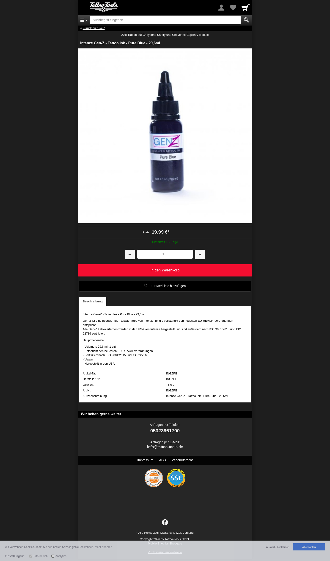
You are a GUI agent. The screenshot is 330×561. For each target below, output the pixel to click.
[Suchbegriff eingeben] (165, 20)
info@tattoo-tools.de (165, 447)
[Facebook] (165, 522)
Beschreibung (93, 301)
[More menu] (221, 7)
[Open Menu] (84, 20)
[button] (165, 286)
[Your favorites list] (233, 7)
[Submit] (246, 20)
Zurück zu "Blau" (94, 28)
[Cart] (245, 7)
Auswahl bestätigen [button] (277, 547)
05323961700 (165, 430)
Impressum (145, 460)
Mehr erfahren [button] (103, 547)
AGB (162, 460)
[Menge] (165, 254)
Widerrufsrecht (182, 460)
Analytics (60, 556)
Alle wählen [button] (309, 547)
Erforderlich (40, 556)
